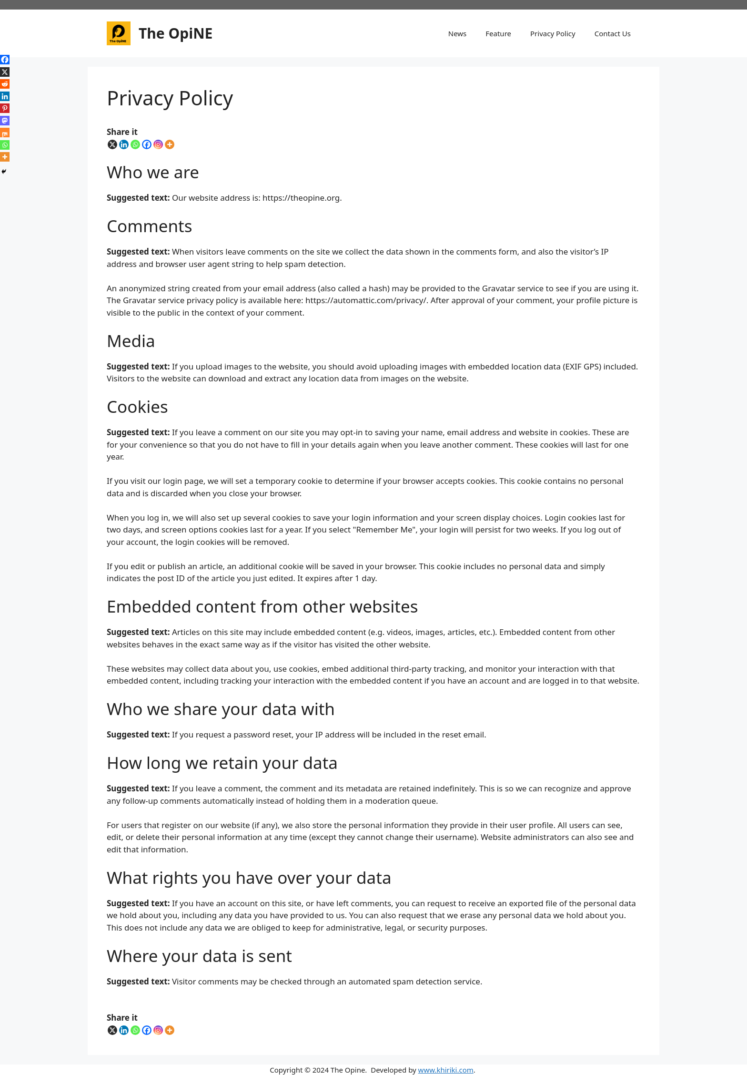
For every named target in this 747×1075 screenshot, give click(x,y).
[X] (112, 144)
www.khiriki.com (446, 1070)
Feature (498, 33)
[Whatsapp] (135, 144)
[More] (169, 144)
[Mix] (5, 132)
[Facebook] (146, 144)
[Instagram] (158, 144)
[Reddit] (5, 84)
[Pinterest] (5, 108)
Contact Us (613, 33)
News (457, 33)
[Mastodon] (5, 120)
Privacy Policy (552, 33)
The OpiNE (175, 33)
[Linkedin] (124, 144)
